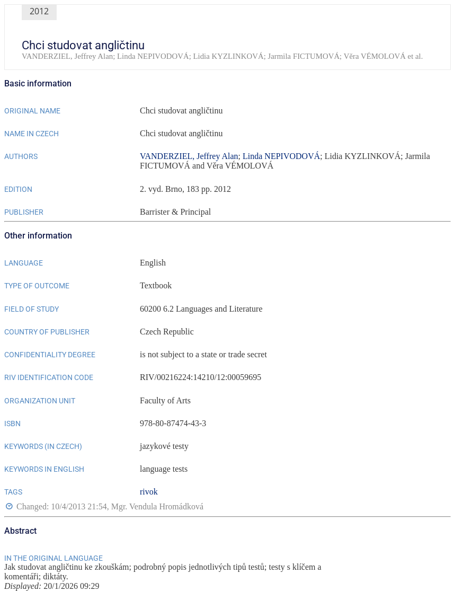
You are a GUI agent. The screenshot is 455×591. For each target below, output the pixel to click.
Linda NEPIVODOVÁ (281, 156)
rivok (149, 491)
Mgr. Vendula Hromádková (157, 506)
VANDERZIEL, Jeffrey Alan (189, 156)
